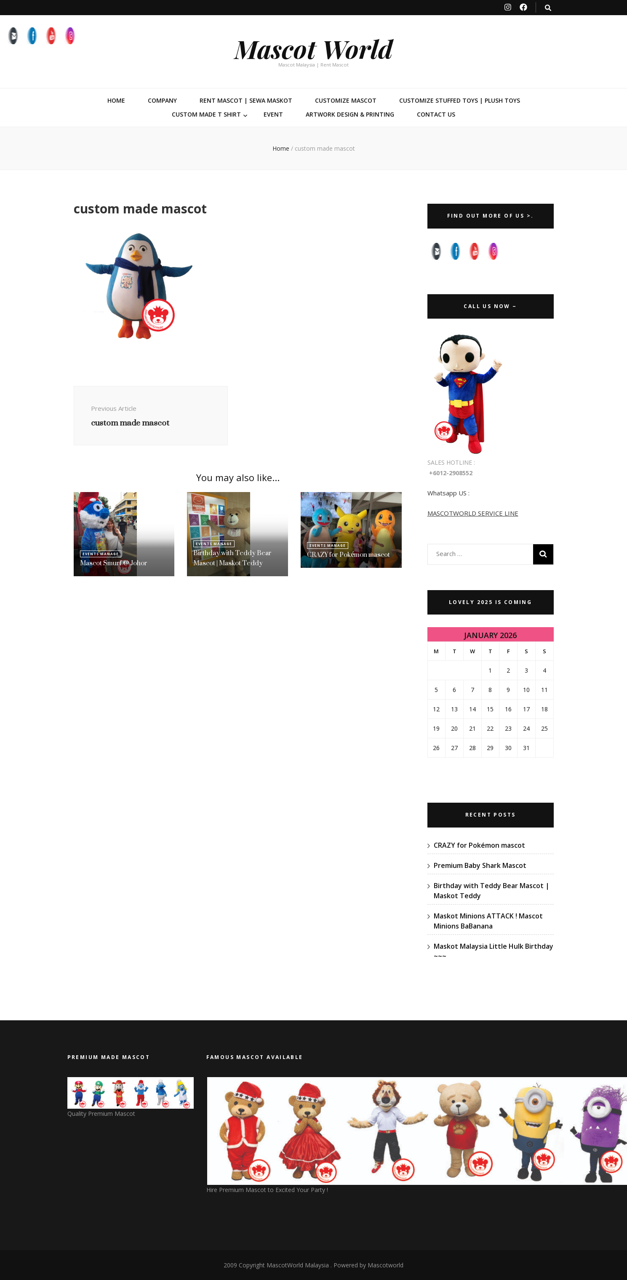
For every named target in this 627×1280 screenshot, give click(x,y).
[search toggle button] (548, 8)
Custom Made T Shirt (206, 114)
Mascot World (314, 48)
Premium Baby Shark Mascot (480, 865)
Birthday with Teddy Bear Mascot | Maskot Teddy (232, 558)
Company (162, 100)
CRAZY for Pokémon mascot (348, 554)
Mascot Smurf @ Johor (113, 563)
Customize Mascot (345, 100)
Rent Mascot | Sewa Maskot (246, 100)
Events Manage (101, 553)
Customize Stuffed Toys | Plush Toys (459, 100)
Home (116, 100)
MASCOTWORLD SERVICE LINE (472, 513)
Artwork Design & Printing (350, 114)
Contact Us (436, 114)
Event (273, 114)
